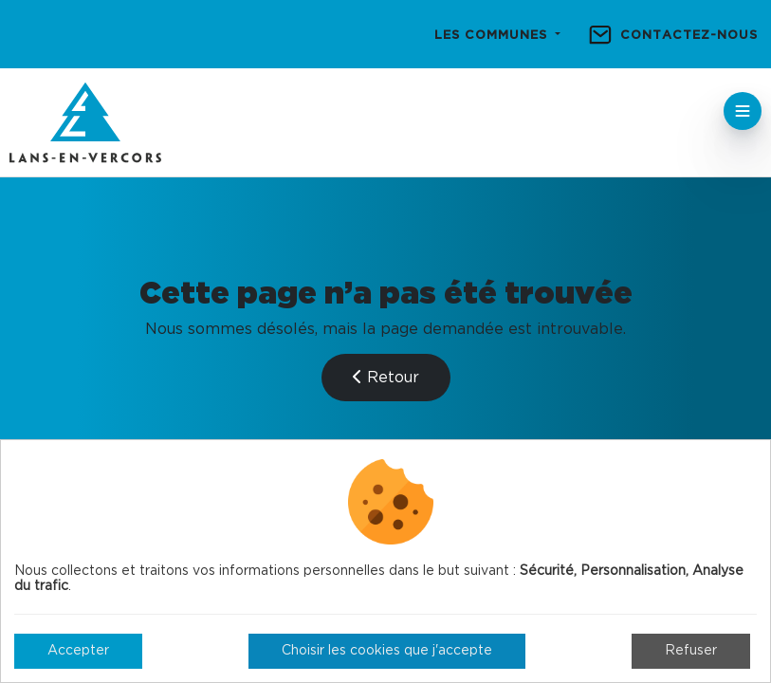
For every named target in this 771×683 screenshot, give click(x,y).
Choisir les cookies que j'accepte (387, 650)
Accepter (78, 650)
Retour (386, 377)
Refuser (691, 650)
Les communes (493, 35)
